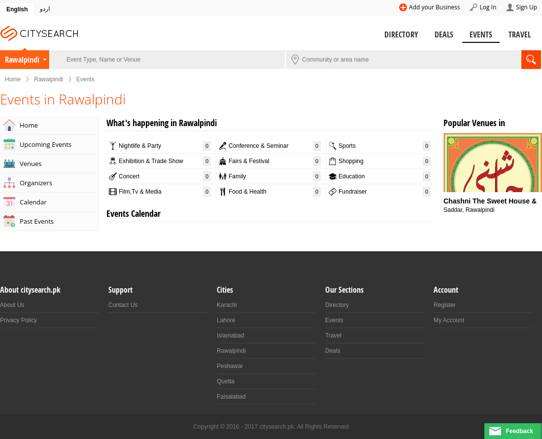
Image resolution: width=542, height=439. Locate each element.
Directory (401, 34)
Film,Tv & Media (165, 192)
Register (445, 305)
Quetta (226, 381)
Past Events (37, 221)
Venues (31, 163)
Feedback (519, 431)
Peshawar (230, 366)
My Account (449, 320)
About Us (12, 305)
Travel (519, 34)
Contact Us (122, 305)
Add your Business (434, 7)
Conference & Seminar (275, 146)
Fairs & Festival (275, 161)
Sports (385, 146)
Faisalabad (231, 396)
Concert (165, 176)
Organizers (36, 182)
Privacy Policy (18, 320)
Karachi (227, 305)
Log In (487, 7)
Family (275, 176)
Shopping (385, 161)
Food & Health (275, 192)
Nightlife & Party (165, 146)
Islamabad (230, 335)
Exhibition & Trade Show (165, 161)
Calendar (33, 202)
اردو (45, 8)
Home (13, 79)
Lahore (226, 320)
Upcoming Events (45, 144)
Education (385, 176)
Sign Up (526, 7)
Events (481, 34)
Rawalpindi (22, 59)
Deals (444, 34)
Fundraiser (385, 192)
